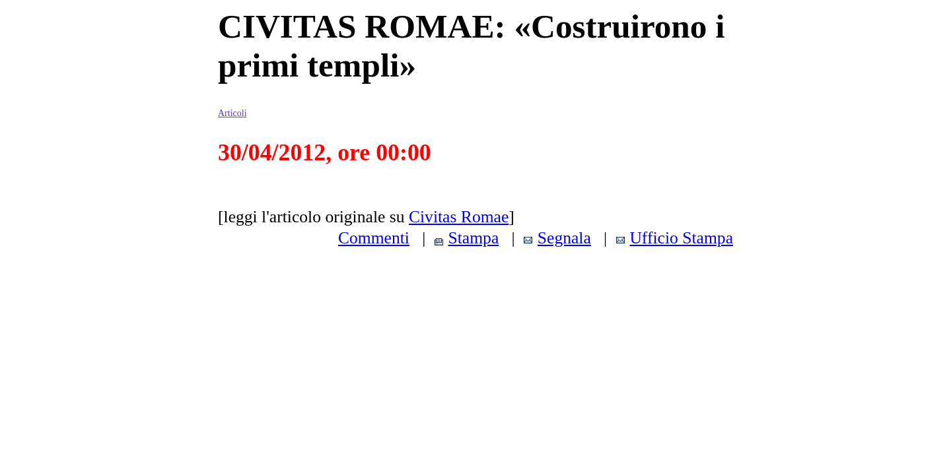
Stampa (473, 237)
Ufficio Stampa (681, 237)
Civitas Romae (459, 216)
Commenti (373, 237)
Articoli (232, 113)
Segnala (564, 237)
